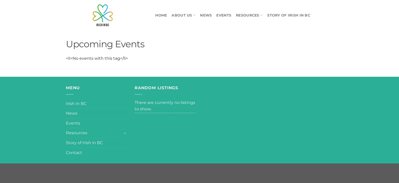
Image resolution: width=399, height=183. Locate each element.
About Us (183, 15)
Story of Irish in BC (288, 15)
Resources (249, 15)
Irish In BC (76, 103)
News (206, 15)
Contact (74, 152)
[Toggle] (125, 133)
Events (223, 15)
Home (161, 15)
